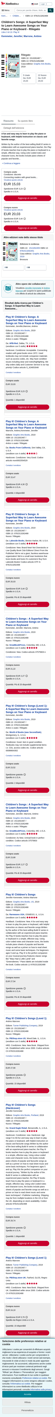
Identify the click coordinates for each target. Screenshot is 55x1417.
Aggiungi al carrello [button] (27, 198)
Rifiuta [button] (27, 1402)
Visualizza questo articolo (13, 180)
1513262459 (35, 248)
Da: (28, 78)
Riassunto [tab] (9, 121)
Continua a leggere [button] (12, 163)
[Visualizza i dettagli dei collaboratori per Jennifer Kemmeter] (11, 36)
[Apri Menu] (6, 10)
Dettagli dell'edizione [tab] (14, 128)
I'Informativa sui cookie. (20, 1384)
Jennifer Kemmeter (33, 288)
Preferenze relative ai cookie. (35, 1378)
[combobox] (31, 10)
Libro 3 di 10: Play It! (10, 32)
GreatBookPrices (17, 645)
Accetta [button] (27, 1394)
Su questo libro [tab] (25, 121)
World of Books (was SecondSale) (25, 732)
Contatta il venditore (13, 373)
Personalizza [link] (28, 1410)
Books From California (20, 448)
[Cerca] (50, 10)
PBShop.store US (17, 1038)
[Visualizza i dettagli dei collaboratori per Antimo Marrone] (32, 36)
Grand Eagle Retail (18, 1128)
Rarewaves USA (16, 914)
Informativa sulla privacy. (41, 1389)
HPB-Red (13, 343)
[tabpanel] (26, 148)
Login (43, 4)
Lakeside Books (16, 541)
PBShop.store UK (17, 1278)
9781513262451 (27, 251)
